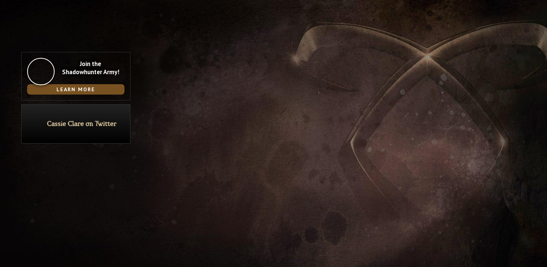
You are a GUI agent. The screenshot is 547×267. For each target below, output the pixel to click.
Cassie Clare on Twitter (81, 124)
